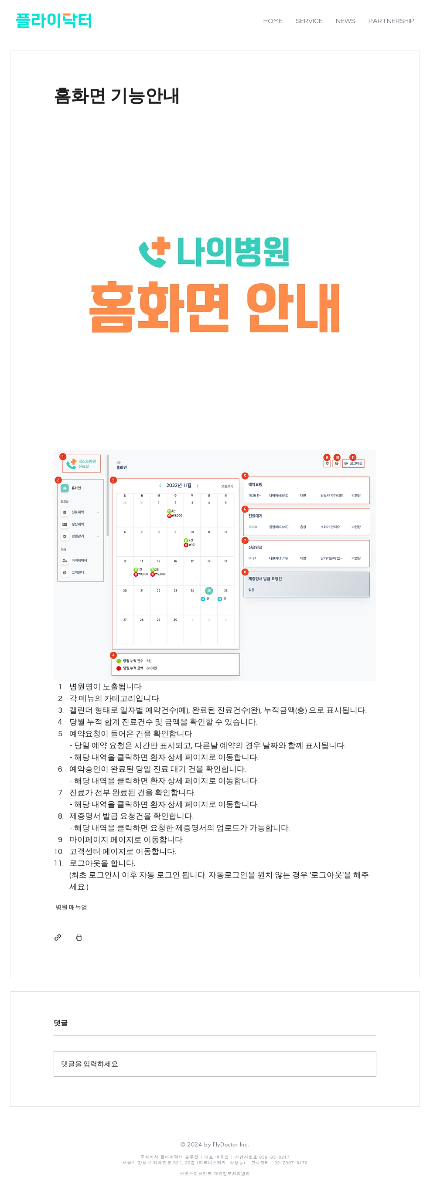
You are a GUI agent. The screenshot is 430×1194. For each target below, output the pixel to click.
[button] (309, 21)
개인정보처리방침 (232, 1173)
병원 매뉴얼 (71, 908)
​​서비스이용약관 (196, 1173)
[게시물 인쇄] (79, 937)
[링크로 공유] (58, 937)
